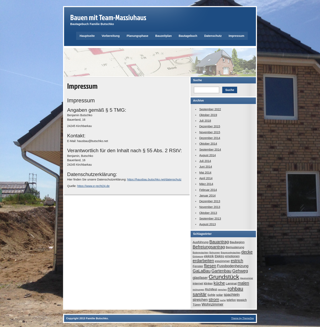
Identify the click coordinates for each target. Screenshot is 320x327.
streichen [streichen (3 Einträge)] (200, 299)
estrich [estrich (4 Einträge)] (237, 260)
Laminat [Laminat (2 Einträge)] (231, 283)
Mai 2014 (205, 172)
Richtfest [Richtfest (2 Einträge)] (211, 289)
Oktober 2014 (208, 143)
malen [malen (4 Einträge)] (243, 283)
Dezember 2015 (209, 126)
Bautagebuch (188, 35)
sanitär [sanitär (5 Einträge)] (200, 294)
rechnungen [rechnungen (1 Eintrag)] (198, 289)
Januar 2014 (207, 195)
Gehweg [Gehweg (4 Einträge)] (240, 270)
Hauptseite (87, 35)
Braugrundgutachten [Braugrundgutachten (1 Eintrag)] (231, 252)
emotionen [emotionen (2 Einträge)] (232, 256)
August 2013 (207, 224)
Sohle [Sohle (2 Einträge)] (211, 294)
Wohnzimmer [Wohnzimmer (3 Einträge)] (212, 304)
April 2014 (205, 178)
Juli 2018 (205, 120)
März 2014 (206, 184)
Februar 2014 (208, 189)
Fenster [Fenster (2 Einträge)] (198, 266)
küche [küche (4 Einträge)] (219, 283)
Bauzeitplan (163, 35)
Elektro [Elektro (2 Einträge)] (219, 256)
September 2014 (210, 149)
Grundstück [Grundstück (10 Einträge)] (224, 276)
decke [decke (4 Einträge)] (246, 251)
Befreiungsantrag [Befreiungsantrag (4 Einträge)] (209, 246)
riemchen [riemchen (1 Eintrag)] (222, 289)
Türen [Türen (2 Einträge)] (197, 304)
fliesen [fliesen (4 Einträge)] (210, 265)
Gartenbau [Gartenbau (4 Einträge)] (221, 270)
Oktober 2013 (208, 212)
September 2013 (210, 218)
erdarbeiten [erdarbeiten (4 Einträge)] (203, 260)
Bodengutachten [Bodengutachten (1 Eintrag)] (201, 252)
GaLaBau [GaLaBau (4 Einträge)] (202, 270)
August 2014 (207, 155)
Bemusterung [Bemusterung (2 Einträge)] (235, 247)
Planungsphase (137, 35)
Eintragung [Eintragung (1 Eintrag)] (198, 256)
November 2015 (209, 132)
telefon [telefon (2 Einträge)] (231, 300)
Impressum (236, 35)
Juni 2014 (205, 166)
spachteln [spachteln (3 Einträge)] (232, 294)
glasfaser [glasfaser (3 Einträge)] (200, 278)
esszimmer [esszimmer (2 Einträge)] (222, 261)
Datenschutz (213, 35)
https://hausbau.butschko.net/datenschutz (154, 179)
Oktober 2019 (208, 115)
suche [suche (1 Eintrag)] (223, 300)
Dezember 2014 (209, 138)
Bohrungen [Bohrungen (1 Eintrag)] (214, 252)
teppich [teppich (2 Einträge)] (242, 300)
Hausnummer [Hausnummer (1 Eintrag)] (246, 278)
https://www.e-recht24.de (93, 186)
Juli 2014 (205, 161)
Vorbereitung (111, 35)
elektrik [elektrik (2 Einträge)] (209, 256)
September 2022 (210, 109)
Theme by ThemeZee (242, 318)
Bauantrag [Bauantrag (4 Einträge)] (219, 241)
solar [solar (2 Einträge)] (219, 294)
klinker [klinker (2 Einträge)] (208, 283)
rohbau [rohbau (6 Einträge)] (235, 288)
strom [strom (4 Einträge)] (214, 299)
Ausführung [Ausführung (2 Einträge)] (201, 242)
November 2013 (209, 207)
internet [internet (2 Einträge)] (198, 283)
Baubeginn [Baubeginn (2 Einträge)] (237, 242)
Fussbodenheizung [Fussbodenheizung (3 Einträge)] (232, 266)
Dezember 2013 (209, 201)
